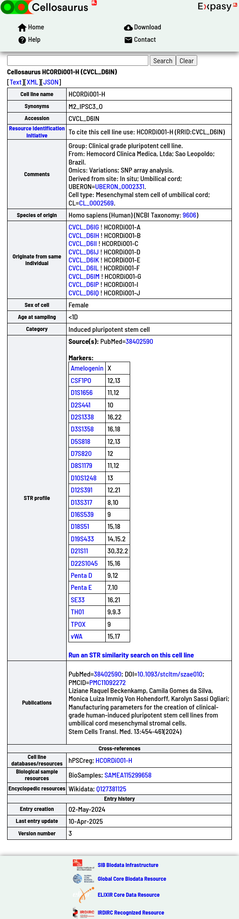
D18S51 (80, 526)
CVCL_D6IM (84, 276)
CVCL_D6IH (83, 235)
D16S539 (82, 514)
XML (32, 81)
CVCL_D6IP (83, 284)
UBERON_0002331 (119, 186)
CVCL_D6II (82, 243)
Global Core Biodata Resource (132, 878)
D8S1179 (81, 465)
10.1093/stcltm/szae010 (169, 673)
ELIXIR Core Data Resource (128, 894)
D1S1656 (81, 392)
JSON (51, 81)
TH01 (77, 611)
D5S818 (80, 441)
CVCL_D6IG (83, 226)
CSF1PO (81, 380)
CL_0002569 (96, 202)
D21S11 (79, 550)
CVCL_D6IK (83, 259)
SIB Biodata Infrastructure (128, 864)
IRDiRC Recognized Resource (131, 912)
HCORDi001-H (114, 760)
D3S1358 (82, 428)
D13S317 (81, 502)
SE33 (77, 599)
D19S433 (82, 538)
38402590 (139, 341)
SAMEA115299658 (127, 774)
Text (16, 81)
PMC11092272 (107, 682)
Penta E (81, 587)
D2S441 (80, 404)
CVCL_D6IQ (83, 292)
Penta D (81, 575)
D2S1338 (82, 416)
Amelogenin (87, 367)
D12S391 (81, 489)
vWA (77, 636)
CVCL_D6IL (83, 267)
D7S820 (81, 453)
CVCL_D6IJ (83, 251)
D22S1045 (84, 563)
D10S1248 (83, 477)
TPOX (78, 624)
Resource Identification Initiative (37, 131)
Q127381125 (111, 788)
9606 (189, 214)
